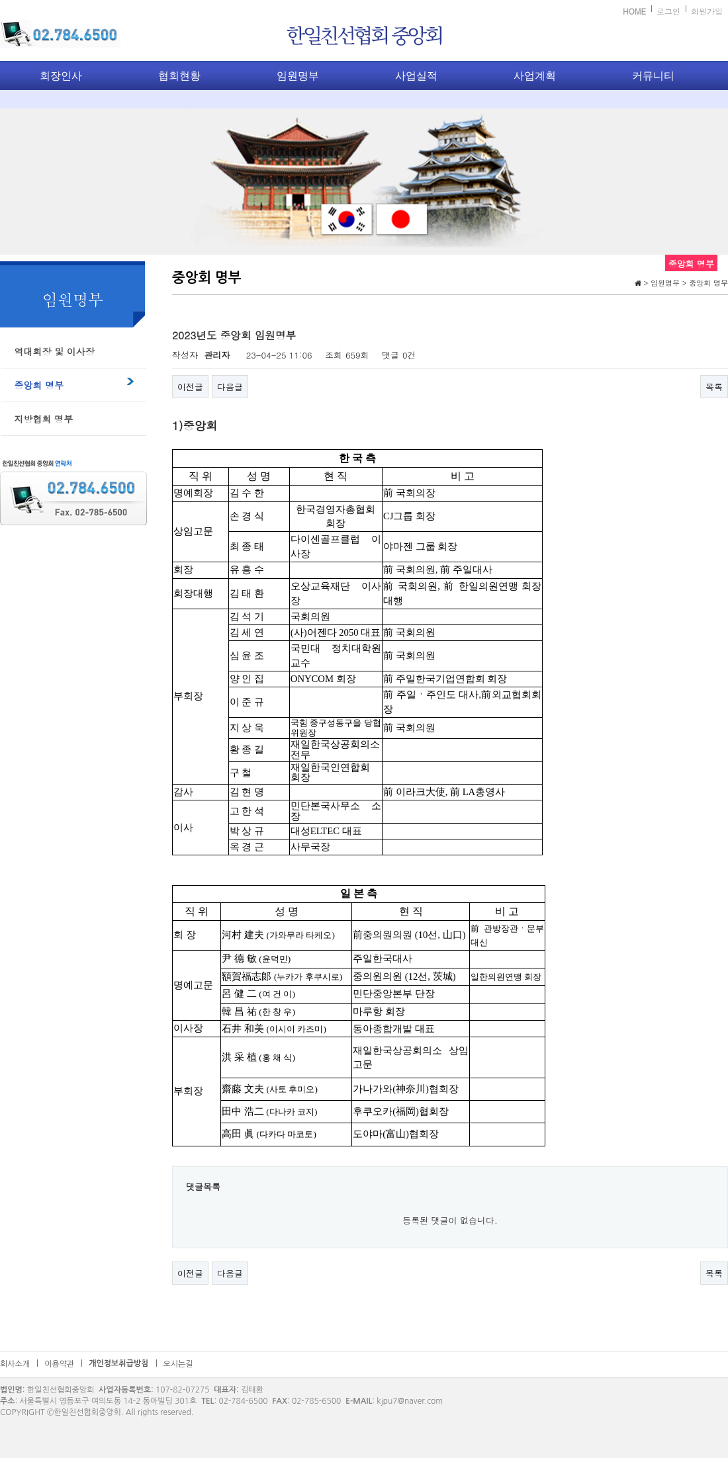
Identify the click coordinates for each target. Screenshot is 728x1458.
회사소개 (15, 1364)
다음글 (230, 386)
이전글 (190, 386)
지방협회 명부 (44, 418)
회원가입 (707, 11)
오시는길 (178, 1364)
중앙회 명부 (39, 385)
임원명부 (298, 75)
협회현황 (179, 75)
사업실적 (416, 75)
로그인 (668, 11)
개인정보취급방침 (118, 1363)
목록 (714, 386)
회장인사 (61, 75)
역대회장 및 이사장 (55, 351)
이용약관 (59, 1364)
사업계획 (535, 75)
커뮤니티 (653, 75)
